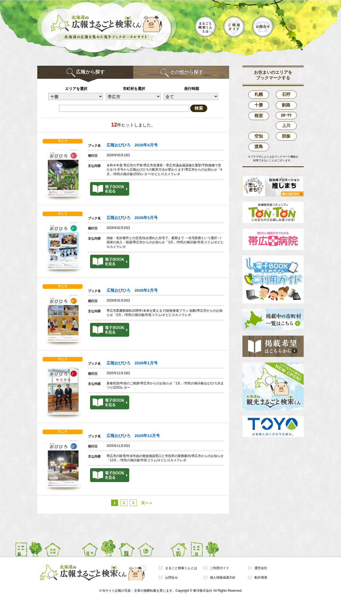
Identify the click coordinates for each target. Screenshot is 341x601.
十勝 (258, 105)
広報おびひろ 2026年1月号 (132, 363)
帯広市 (62, 141)
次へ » (146, 503)
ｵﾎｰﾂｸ (286, 115)
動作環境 (260, 577)
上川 (286, 125)
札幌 (258, 94)
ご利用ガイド (219, 568)
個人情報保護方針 (223, 577)
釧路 (286, 105)
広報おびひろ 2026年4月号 (132, 145)
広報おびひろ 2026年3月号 (132, 218)
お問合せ (171, 577)
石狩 (286, 94)
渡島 (258, 146)
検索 (198, 108)
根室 (258, 115)
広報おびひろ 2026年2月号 (132, 290)
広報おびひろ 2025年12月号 (133, 436)
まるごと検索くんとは (181, 568)
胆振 (286, 136)
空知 (258, 136)
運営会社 (260, 568)
